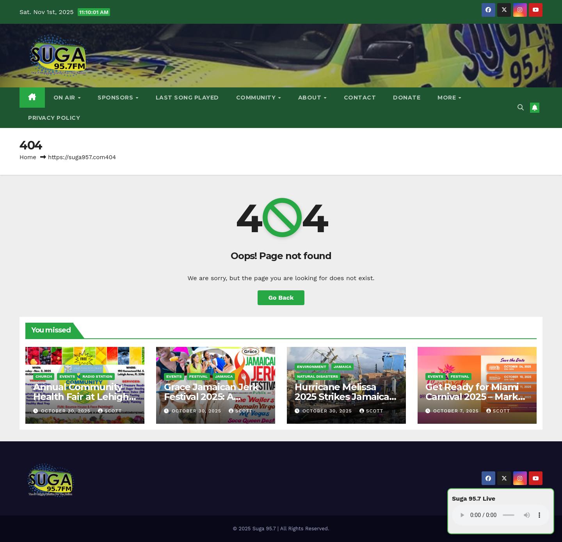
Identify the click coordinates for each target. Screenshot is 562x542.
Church (44, 376)
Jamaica (224, 376)
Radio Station (97, 376)
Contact (360, 97)
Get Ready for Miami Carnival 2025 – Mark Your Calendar (472, 396)
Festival (198, 376)
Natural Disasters (317, 376)
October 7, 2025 (457, 411)
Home (28, 157)
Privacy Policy (54, 117)
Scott (110, 411)
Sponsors (116, 97)
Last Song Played (187, 97)
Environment (311, 366)
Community (256, 97)
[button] (521, 107)
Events (67, 376)
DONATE (406, 97)
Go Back (281, 297)
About (310, 97)
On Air (65, 97)
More (448, 97)
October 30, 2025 (66, 411)
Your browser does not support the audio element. (501, 515)
